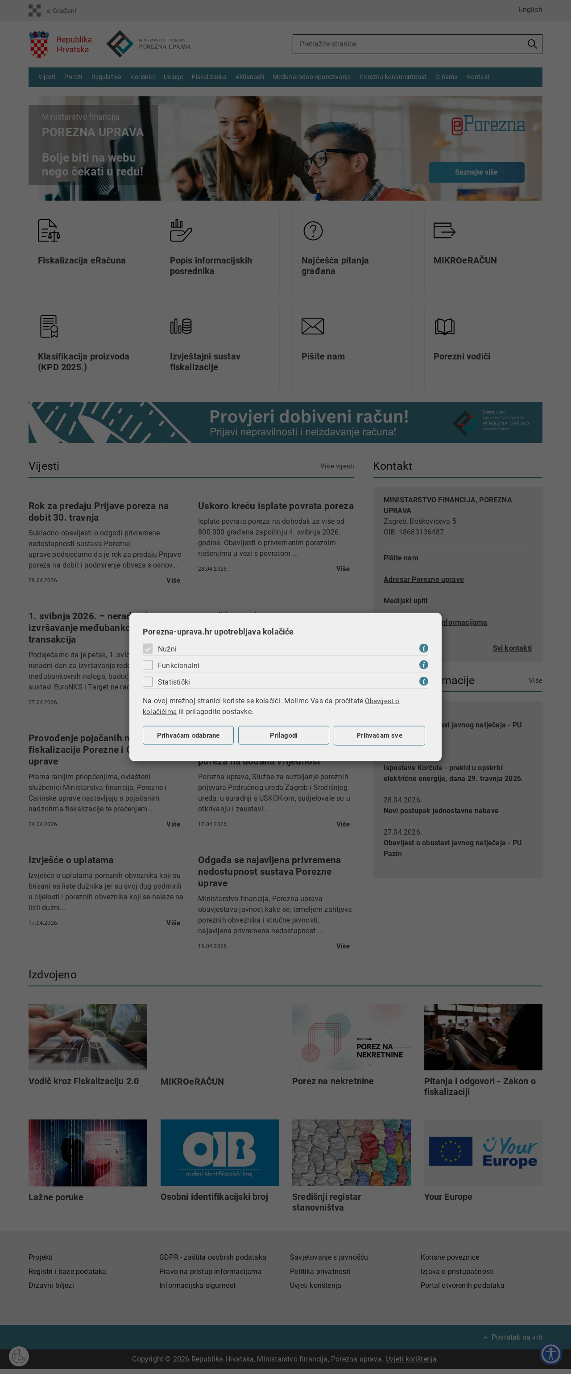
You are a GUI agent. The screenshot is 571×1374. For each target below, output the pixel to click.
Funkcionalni (178, 665)
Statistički (174, 681)
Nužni (167, 648)
